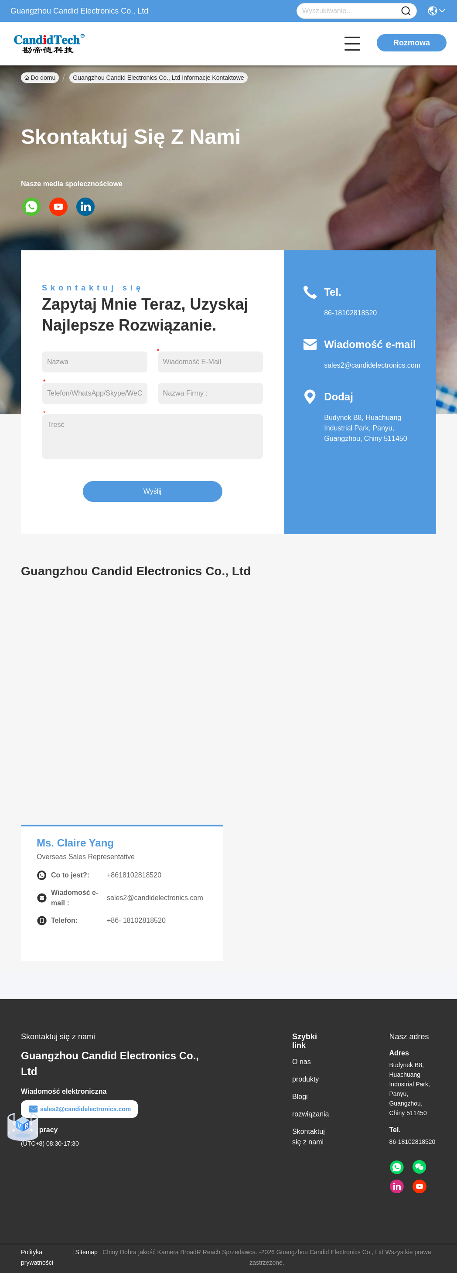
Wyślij (152, 491)
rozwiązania (310, 1114)
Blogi (300, 1096)
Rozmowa (411, 42)
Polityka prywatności (37, 1257)
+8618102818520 (134, 875)
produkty (305, 1079)
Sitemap (86, 1252)
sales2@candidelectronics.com (372, 365)
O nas (301, 1061)
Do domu (39, 77)
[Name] (406, 11)
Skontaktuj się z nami (308, 1137)
